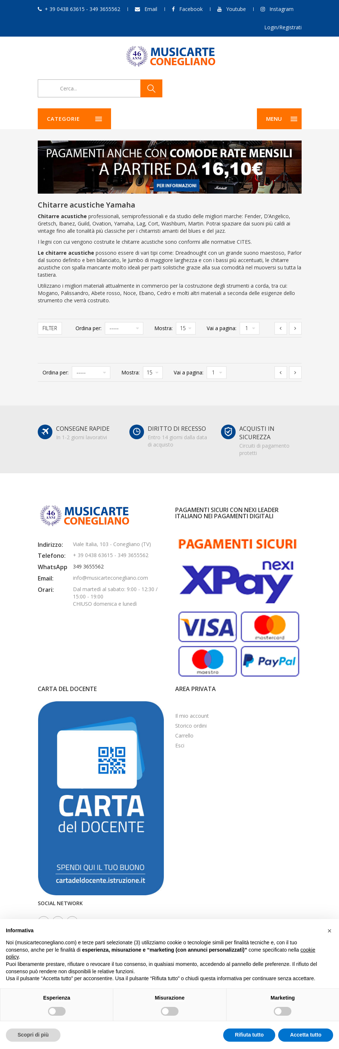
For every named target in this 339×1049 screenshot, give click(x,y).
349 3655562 (88, 566)
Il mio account (192, 715)
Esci (179, 745)
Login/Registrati (283, 27)
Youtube (236, 8)
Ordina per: (88, 328)
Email (150, 8)
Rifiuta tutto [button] (249, 1035)
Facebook (191, 8)
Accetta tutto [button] (305, 1035)
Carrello (184, 735)
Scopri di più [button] (33, 1035)
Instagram (281, 8)
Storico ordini (191, 725)
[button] (329, 931)
